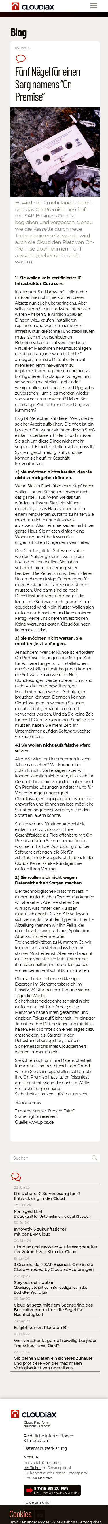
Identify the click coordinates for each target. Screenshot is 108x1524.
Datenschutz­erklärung (45, 1448)
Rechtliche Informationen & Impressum (48, 1438)
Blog (18, 32)
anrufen (45, 1478)
